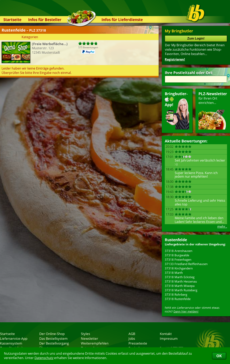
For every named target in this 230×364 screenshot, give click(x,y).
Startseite (12, 19)
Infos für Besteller (44, 19)
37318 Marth (174, 273)
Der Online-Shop (52, 333)
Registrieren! (175, 59)
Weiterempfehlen (94, 343)
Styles (85, 333)
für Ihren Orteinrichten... (212, 110)
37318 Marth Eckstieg (180, 277)
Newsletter (89, 338)
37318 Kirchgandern (179, 268)
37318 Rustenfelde (178, 299)
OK (219, 355)
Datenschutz (43, 358)
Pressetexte (137, 343)
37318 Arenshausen (178, 251)
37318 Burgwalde (177, 255)
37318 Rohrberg (176, 294)
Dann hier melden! (185, 311)
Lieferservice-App (13, 338)
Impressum (169, 338)
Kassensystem (11, 343)
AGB (131, 333)
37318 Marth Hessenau (181, 281)
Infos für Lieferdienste (122, 19)
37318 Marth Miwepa (180, 286)
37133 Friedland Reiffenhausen (186, 264)
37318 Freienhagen (178, 259)
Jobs (131, 338)
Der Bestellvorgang (54, 343)
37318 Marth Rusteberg (181, 290)
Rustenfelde (176, 239)
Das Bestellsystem (53, 338)
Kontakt (166, 333)
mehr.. (222, 226)
